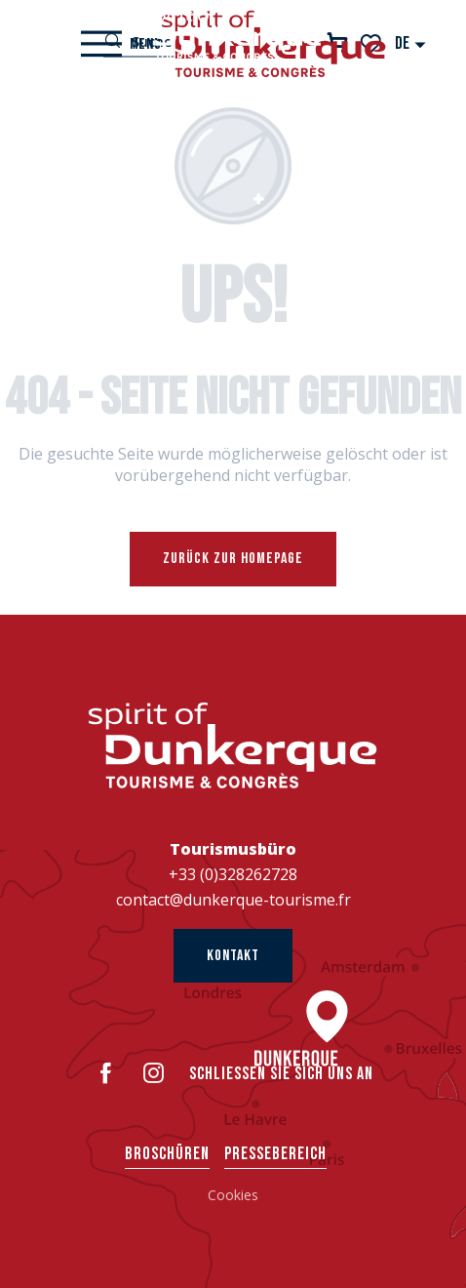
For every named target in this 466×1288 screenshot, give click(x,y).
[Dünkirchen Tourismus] (233, 34)
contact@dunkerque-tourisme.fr (233, 899)
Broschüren (167, 1154)
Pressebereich (275, 1154)
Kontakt (233, 955)
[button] (411, 43)
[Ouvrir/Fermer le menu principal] (121, 44)
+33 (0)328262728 (233, 874)
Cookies (233, 1195)
